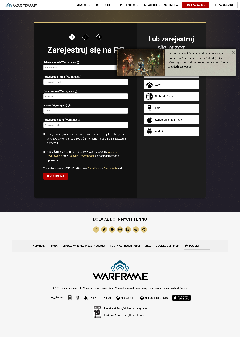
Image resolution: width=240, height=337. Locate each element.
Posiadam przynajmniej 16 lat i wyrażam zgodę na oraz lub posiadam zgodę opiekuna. (83, 156)
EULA (148, 245)
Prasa (53, 245)
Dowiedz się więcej (180, 67)
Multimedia (171, 5)
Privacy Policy (93, 168)
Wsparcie (38, 245)
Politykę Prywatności (81, 155)
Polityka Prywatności (125, 245)
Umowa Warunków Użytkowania (83, 245)
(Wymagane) (61, 62)
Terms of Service (111, 168)
